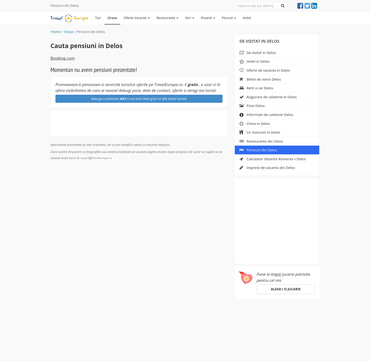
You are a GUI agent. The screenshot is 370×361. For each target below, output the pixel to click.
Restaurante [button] (167, 18)
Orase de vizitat (82, 313)
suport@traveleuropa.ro (201, 322)
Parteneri (205, 313)
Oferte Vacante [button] (137, 18)
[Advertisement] (277, 220)
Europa (57, 313)
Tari (98, 18)
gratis (193, 84)
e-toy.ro (207, 351)
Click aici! (268, 331)
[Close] (257, 5)
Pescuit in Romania (119, 313)
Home (55, 31)
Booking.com (62, 58)
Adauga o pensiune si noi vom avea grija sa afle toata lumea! (139, 98)
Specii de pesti (154, 313)
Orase (112, 18)
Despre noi (182, 313)
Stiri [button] (189, 18)
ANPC (237, 313)
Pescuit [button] (229, 18)
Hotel (247, 18)
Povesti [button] (208, 18)
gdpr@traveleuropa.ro (172, 346)
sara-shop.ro (182, 351)
